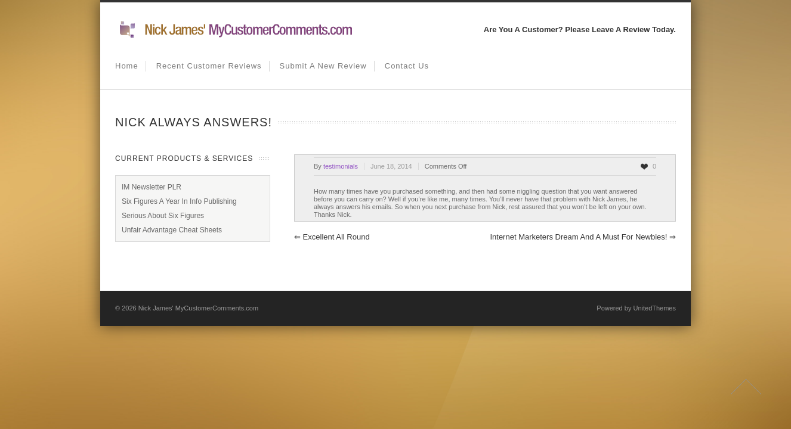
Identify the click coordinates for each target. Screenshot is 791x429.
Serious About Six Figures (163, 216)
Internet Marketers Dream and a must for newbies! (583, 236)
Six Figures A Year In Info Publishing (179, 201)
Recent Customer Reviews (209, 65)
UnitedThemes (654, 308)
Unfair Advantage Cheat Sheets (172, 230)
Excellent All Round (332, 236)
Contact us (407, 65)
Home (126, 65)
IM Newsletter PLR (151, 187)
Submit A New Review (323, 65)
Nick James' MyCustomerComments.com (198, 308)
